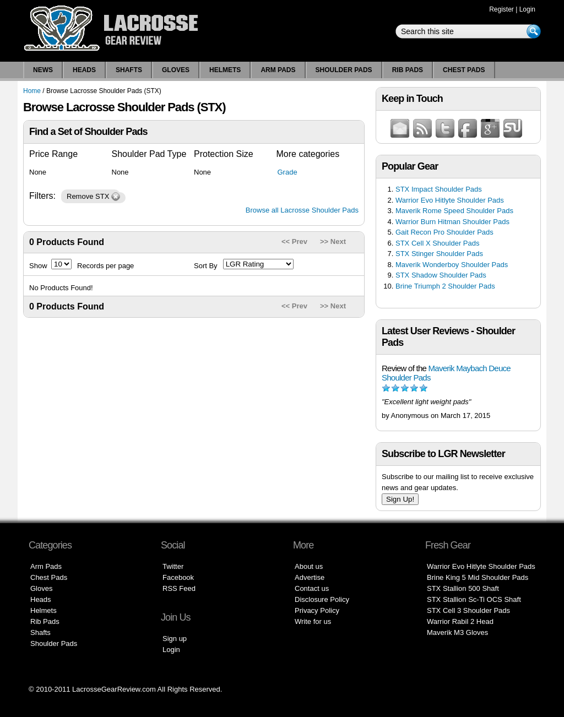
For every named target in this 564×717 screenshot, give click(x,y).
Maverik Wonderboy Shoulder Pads (451, 264)
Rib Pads (407, 70)
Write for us (313, 621)
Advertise (309, 577)
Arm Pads (278, 70)
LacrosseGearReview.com (114, 689)
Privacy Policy (317, 610)
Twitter (172, 566)
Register (501, 9)
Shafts (129, 70)
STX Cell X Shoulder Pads (437, 243)
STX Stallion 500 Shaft (463, 588)
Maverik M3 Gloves (457, 632)
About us (309, 566)
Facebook (178, 577)
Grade (287, 172)
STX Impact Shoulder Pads (438, 189)
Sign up (174, 638)
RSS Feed (179, 588)
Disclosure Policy (322, 599)
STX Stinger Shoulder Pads (439, 253)
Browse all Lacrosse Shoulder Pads (302, 210)
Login (527, 9)
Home (32, 91)
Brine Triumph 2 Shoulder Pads (445, 286)
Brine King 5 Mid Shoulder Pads (477, 577)
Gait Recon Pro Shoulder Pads (444, 232)
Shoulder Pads (344, 70)
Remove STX (88, 196)
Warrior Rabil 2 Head (460, 621)
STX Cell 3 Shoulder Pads (468, 610)
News (43, 70)
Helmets (225, 70)
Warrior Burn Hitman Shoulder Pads (452, 222)
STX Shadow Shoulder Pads (440, 275)
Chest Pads (464, 70)
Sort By (206, 266)
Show (38, 266)
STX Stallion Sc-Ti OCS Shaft (474, 599)
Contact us (312, 588)
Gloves (175, 70)
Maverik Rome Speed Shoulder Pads (454, 211)
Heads (84, 70)
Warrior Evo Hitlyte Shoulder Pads (449, 200)
